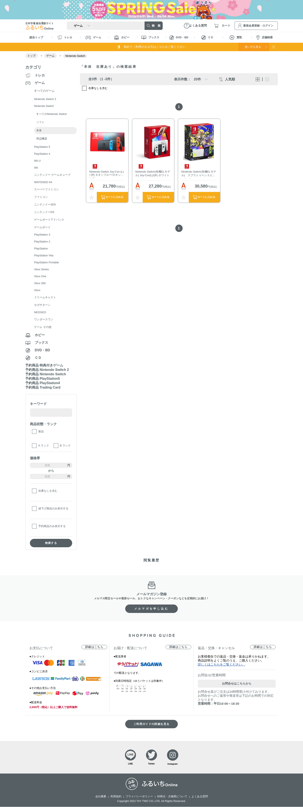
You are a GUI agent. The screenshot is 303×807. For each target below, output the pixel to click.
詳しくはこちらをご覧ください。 (221, 664)
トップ (31, 55)
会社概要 (100, 796)
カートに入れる (114, 197)
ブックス (150, 37)
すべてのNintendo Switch (51, 114)
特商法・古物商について (172, 796)
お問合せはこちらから (236, 683)
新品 (41, 431)
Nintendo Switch (75, 55)
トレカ (64, 37)
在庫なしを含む (47, 490)
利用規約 (115, 796)
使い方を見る (252, 46)
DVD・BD (178, 37)
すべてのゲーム (44, 90)
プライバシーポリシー (139, 796)
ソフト (40, 122)
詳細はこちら (94, 647)
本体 (39, 130)
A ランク (43, 445)
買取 (236, 37)
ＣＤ (207, 37)
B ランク (65, 445)
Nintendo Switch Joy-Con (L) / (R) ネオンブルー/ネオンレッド (106, 174)
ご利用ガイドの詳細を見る (151, 724)
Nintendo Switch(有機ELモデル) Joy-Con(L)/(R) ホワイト (153, 174)
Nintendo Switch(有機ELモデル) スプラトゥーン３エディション (198, 175)
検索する (51, 543)
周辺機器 (41, 138)
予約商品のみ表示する (52, 526)
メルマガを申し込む (151, 608)
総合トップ (36, 37)
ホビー (121, 37)
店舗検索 (264, 37)
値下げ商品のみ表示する (53, 508)
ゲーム (93, 37)
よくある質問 (199, 796)
